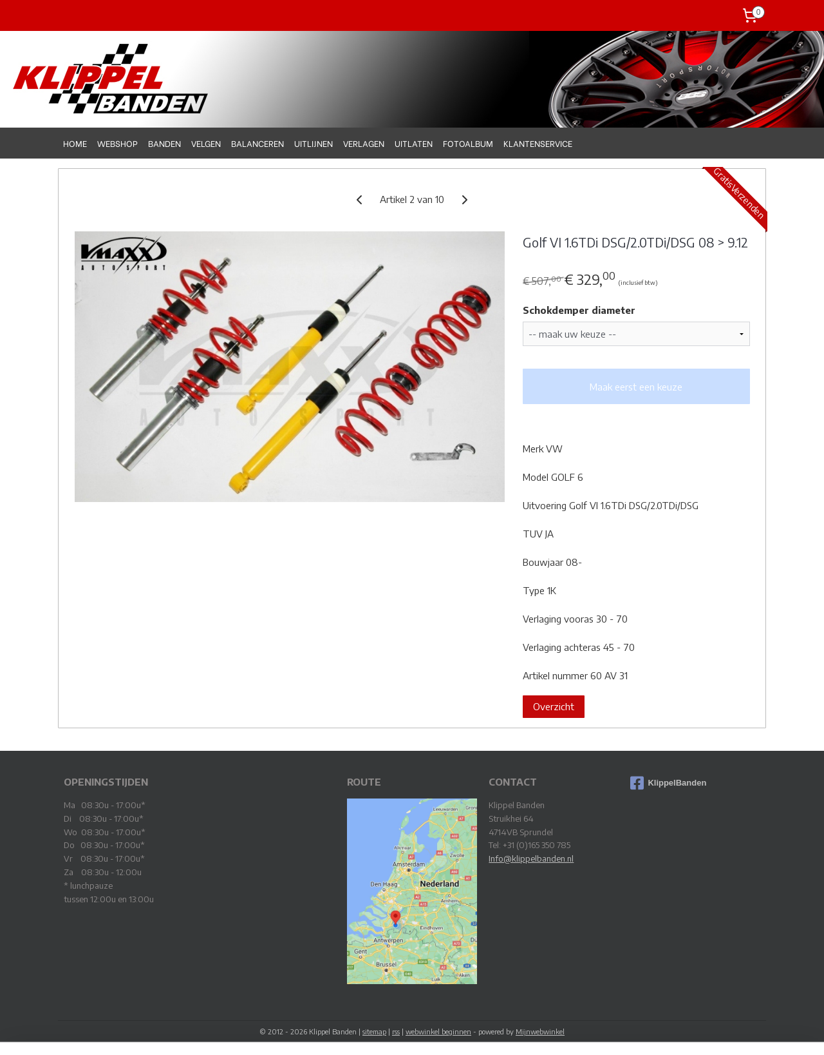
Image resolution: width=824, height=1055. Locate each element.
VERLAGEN (363, 143)
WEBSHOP (117, 143)
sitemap (374, 1031)
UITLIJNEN (313, 143)
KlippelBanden (668, 783)
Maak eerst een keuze (636, 386)
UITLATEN (414, 143)
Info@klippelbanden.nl (531, 858)
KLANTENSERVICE (537, 143)
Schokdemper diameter (578, 310)
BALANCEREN (257, 143)
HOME (75, 143)
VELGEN (206, 143)
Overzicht (553, 706)
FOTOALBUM (468, 143)
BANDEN (164, 143)
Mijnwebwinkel (540, 1031)
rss (396, 1031)
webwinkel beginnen (438, 1031)
